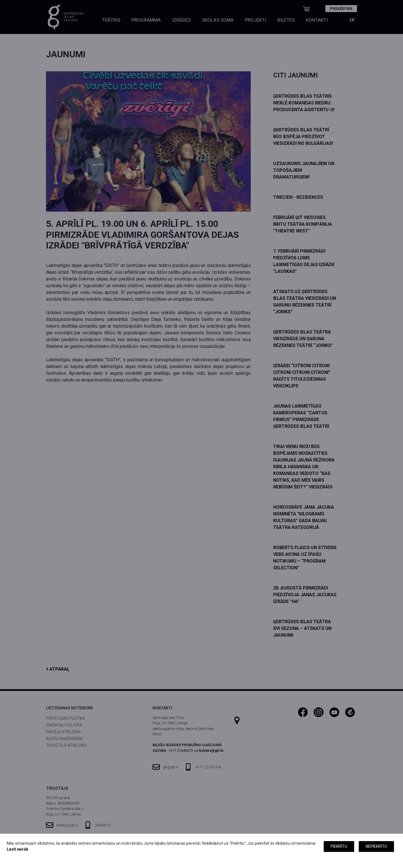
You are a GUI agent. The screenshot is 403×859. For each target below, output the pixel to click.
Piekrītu (339, 846)
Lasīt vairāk (17, 849)
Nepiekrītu (376, 846)
